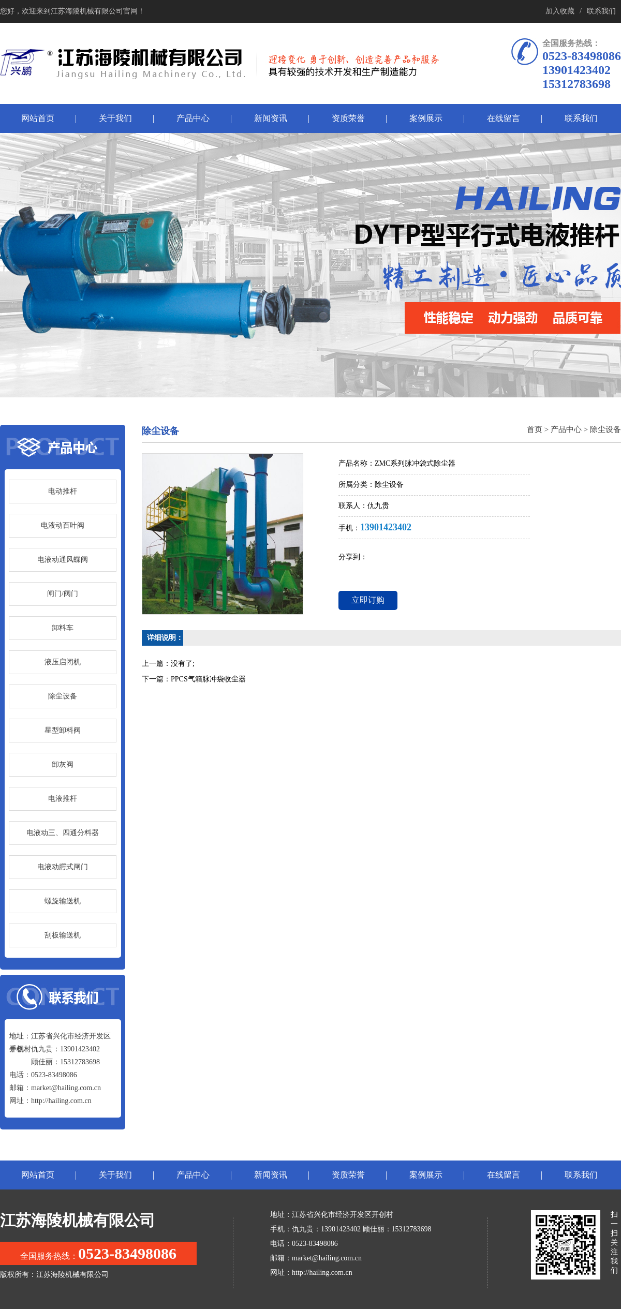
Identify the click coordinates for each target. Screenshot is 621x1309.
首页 (534, 429)
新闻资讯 (270, 118)
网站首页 (37, 118)
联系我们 (601, 11)
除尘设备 (605, 429)
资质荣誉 (348, 118)
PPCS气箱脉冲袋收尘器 (208, 679)
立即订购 (368, 600)
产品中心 (193, 118)
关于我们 (115, 118)
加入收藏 (559, 11)
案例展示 (425, 118)
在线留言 (503, 118)
